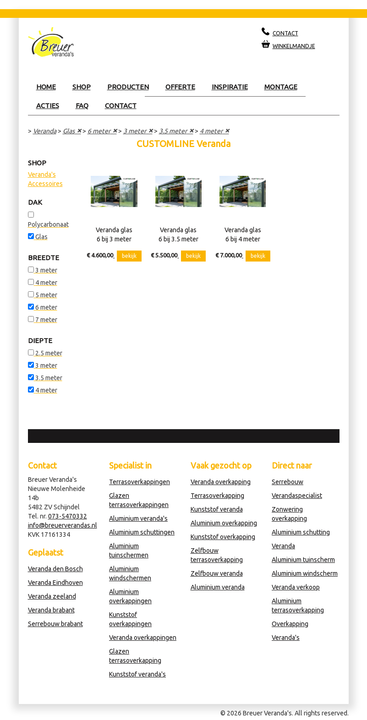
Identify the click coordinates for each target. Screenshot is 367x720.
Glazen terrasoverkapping (135, 656)
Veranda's (42, 174)
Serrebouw (287, 481)
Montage (280, 87)
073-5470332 (67, 516)
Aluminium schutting (301, 532)
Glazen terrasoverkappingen (139, 500)
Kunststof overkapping (223, 536)
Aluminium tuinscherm (303, 559)
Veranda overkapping (221, 481)
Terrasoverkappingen (139, 481)
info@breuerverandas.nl (62, 525)
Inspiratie (230, 87)
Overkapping (290, 623)
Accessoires (45, 183)
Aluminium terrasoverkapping (298, 605)
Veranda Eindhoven (55, 582)
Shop (81, 87)
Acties (47, 105)
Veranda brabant (51, 610)
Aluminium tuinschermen (128, 550)
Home (46, 87)
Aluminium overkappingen (130, 596)
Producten (128, 87)
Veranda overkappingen (142, 637)
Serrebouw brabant (55, 623)
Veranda (44, 131)
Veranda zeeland (52, 596)
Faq (82, 105)
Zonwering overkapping (289, 514)
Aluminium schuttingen (142, 532)
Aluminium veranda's (138, 518)
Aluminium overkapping (224, 523)
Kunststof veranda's (137, 674)
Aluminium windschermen (130, 573)
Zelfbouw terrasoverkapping (217, 555)
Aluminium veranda (218, 587)
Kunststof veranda (217, 509)
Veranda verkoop (296, 587)
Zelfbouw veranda (217, 573)
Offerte (180, 87)
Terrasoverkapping (217, 495)
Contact (121, 105)
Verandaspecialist (297, 495)
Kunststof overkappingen (130, 619)
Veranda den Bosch (55, 569)
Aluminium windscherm (305, 573)
